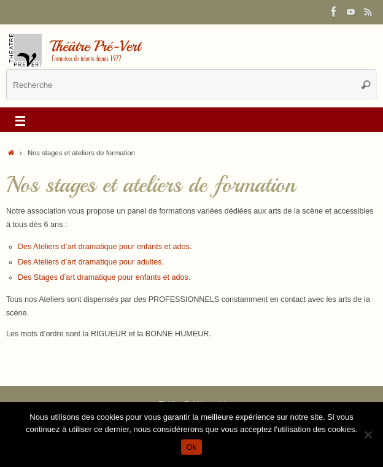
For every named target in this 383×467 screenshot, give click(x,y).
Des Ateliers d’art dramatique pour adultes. (91, 262)
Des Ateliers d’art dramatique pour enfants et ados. (105, 246)
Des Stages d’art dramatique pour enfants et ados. (104, 277)
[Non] (368, 434)
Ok (191, 447)
